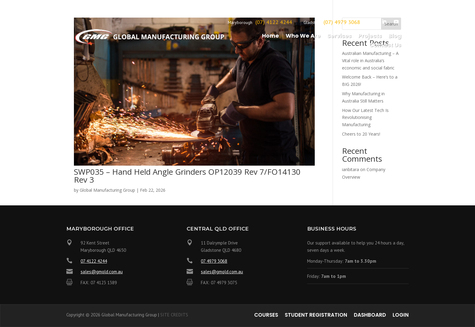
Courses (266, 316)
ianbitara (350, 169)
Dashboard (370, 316)
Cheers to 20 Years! (361, 134)
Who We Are (303, 36)
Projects (370, 36)
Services (339, 36)
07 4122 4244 (94, 261)
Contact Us (385, 46)
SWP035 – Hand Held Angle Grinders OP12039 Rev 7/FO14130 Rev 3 (187, 175)
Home (270, 36)
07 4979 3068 (214, 261)
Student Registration (316, 316)
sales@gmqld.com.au (102, 272)
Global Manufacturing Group (107, 190)
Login (401, 316)
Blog (394, 36)
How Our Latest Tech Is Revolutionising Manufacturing (365, 117)
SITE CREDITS (174, 315)
